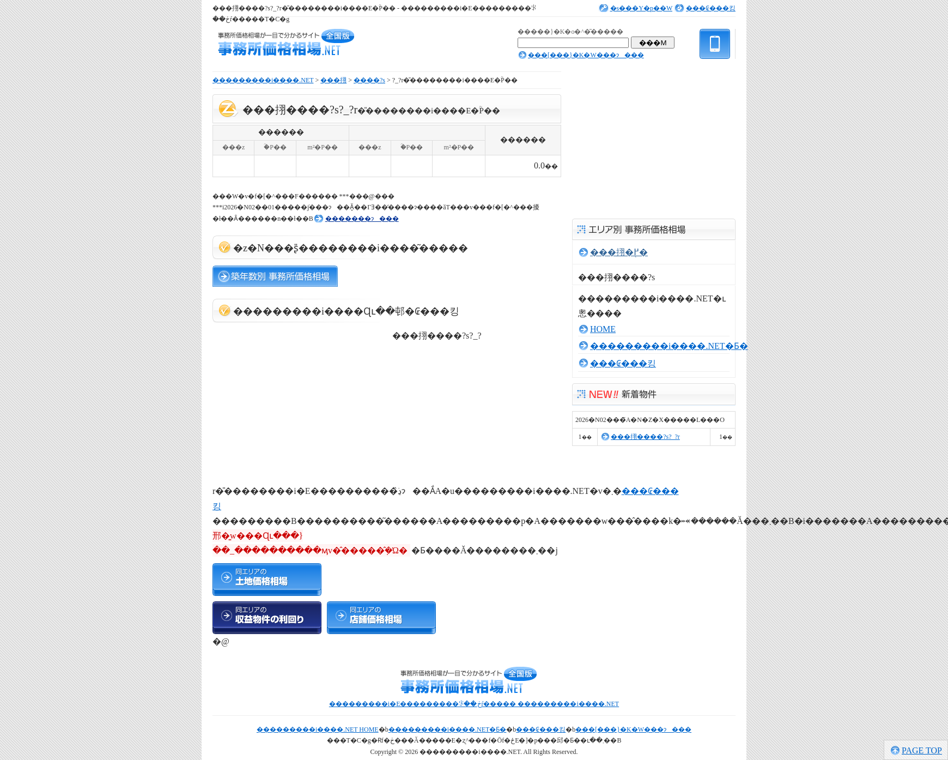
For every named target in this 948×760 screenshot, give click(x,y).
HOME (603, 329)
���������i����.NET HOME (318, 729)
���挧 (333, 80)
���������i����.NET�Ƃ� (669, 346)
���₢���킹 (711, 8)
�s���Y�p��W (641, 8)
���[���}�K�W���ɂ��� (586, 55)
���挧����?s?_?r (645, 437)
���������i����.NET (262, 80)
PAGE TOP (922, 750)
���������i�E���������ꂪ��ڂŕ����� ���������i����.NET (474, 704)
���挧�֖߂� (619, 252)
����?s (369, 80)
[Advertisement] (294, 399)
